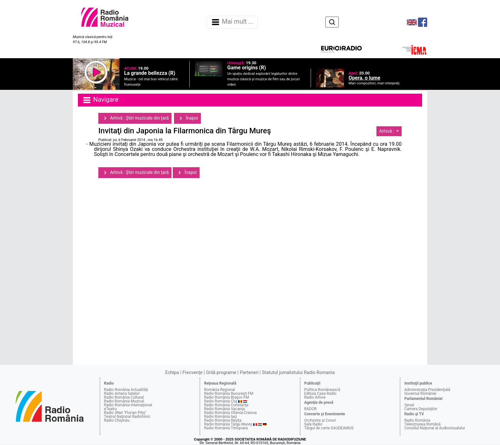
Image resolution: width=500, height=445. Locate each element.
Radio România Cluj (220, 401)
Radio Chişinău (117, 420)
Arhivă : (387, 131)
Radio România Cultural (124, 397)
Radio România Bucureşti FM (228, 393)
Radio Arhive (315, 397)
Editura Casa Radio (320, 393)
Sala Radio (313, 424)
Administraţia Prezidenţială (427, 389)
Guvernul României (420, 393)
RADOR (310, 409)
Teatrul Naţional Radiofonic (127, 416)
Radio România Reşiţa (222, 420)
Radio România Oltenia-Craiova (230, 412)
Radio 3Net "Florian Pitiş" (125, 412)
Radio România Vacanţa (224, 409)
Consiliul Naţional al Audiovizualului (434, 428)
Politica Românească (322, 389)
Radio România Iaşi (220, 416)
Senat (409, 405)
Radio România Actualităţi (126, 389)
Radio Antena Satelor (122, 393)
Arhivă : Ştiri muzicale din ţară (135, 118)
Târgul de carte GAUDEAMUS (328, 428)
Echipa (172, 372)
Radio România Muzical (124, 401)
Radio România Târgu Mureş (228, 424)
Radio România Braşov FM (226, 397)
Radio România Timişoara (226, 428)
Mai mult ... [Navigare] (232, 22)
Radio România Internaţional (128, 405)
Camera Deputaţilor (420, 409)
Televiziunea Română (422, 424)
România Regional (219, 389)
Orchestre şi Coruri (320, 420)
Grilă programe (221, 372)
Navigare (100, 100)
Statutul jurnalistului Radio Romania (298, 372)
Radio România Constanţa (226, 405)
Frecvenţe (192, 372)
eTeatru (110, 409)
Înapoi (187, 118)
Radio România (417, 420)
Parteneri (249, 372)
